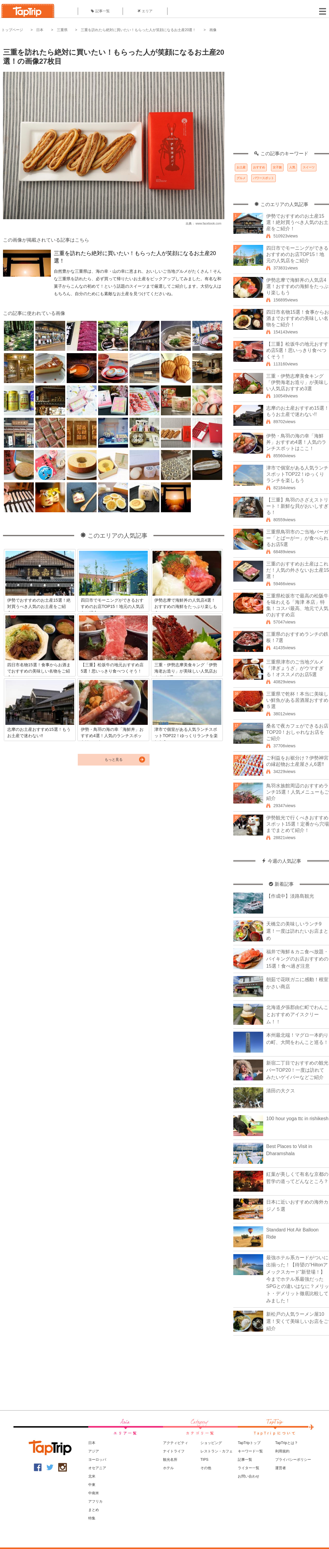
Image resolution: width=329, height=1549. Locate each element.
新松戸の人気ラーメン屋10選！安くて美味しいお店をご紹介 (297, 1321)
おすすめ (259, 167)
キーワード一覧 (250, 1451)
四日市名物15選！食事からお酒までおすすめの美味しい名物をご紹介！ (297, 318)
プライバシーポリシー (293, 1459)
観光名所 (170, 1459)
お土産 (241, 167)
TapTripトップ (249, 1443)
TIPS (204, 1459)
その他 (205, 1468)
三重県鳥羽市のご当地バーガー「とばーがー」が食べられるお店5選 (297, 538)
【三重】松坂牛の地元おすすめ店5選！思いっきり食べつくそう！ (297, 350)
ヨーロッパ (97, 1459)
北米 (91, 1476)
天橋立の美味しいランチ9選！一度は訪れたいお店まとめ (297, 931)
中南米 (93, 1493)
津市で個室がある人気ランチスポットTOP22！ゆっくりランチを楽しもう (297, 474)
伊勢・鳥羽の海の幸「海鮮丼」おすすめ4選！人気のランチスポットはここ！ (296, 442)
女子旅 (277, 167)
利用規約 (282, 1451)
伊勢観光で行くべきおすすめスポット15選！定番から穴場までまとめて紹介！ (297, 824)
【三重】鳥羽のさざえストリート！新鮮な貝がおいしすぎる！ (297, 506)
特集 (91, 1518)
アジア (93, 1451)
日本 (39, 30)
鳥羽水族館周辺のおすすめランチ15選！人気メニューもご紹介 (297, 792)
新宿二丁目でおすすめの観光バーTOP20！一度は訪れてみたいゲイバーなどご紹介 (297, 1070)
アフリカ (95, 1501)
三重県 (62, 30)
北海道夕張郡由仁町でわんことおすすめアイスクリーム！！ (297, 1014)
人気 (292, 167)
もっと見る (114, 759)
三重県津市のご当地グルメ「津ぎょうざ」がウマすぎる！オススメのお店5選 (295, 668)
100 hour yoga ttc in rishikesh (297, 1118)
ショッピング (211, 1443)
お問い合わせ (248, 1476)
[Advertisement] (56, 95)
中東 (91, 1485)
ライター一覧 (248, 1468)
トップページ (12, 30)
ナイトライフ (174, 1451)
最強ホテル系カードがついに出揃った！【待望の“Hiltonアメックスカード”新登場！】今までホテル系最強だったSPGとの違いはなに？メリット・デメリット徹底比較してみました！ (297, 1279)
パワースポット (263, 178)
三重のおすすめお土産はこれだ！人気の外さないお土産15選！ (297, 570)
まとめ (93, 1510)
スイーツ (309, 167)
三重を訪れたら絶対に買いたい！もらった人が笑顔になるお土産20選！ (138, 30)
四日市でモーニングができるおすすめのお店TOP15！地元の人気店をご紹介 (297, 254)
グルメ (241, 178)
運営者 (280, 1468)
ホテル (168, 1468)
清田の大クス (280, 1090)
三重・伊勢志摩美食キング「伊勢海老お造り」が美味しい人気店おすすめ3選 (297, 382)
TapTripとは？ (286, 1443)
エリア (145, 11)
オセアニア (97, 1468)
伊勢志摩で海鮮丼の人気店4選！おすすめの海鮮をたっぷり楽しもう (297, 286)
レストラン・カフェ (216, 1451)
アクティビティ (175, 1443)
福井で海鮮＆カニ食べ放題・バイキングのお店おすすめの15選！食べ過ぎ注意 (297, 959)
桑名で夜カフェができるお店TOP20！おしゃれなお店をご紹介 (297, 732)
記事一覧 (100, 11)
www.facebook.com (208, 223)
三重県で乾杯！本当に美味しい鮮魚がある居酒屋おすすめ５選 (297, 700)
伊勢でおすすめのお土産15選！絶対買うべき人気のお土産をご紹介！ (297, 222)
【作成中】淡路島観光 (290, 896)
